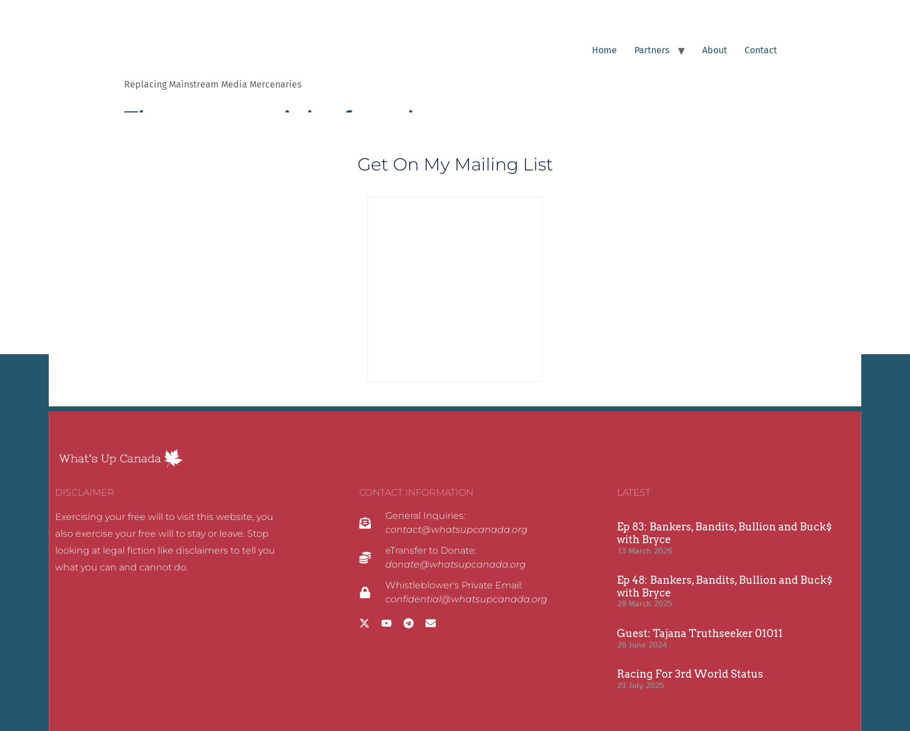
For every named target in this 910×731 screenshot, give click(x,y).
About (714, 50)
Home (604, 50)
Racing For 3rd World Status (690, 674)
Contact (761, 50)
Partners (651, 50)
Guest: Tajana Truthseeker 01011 (700, 633)
